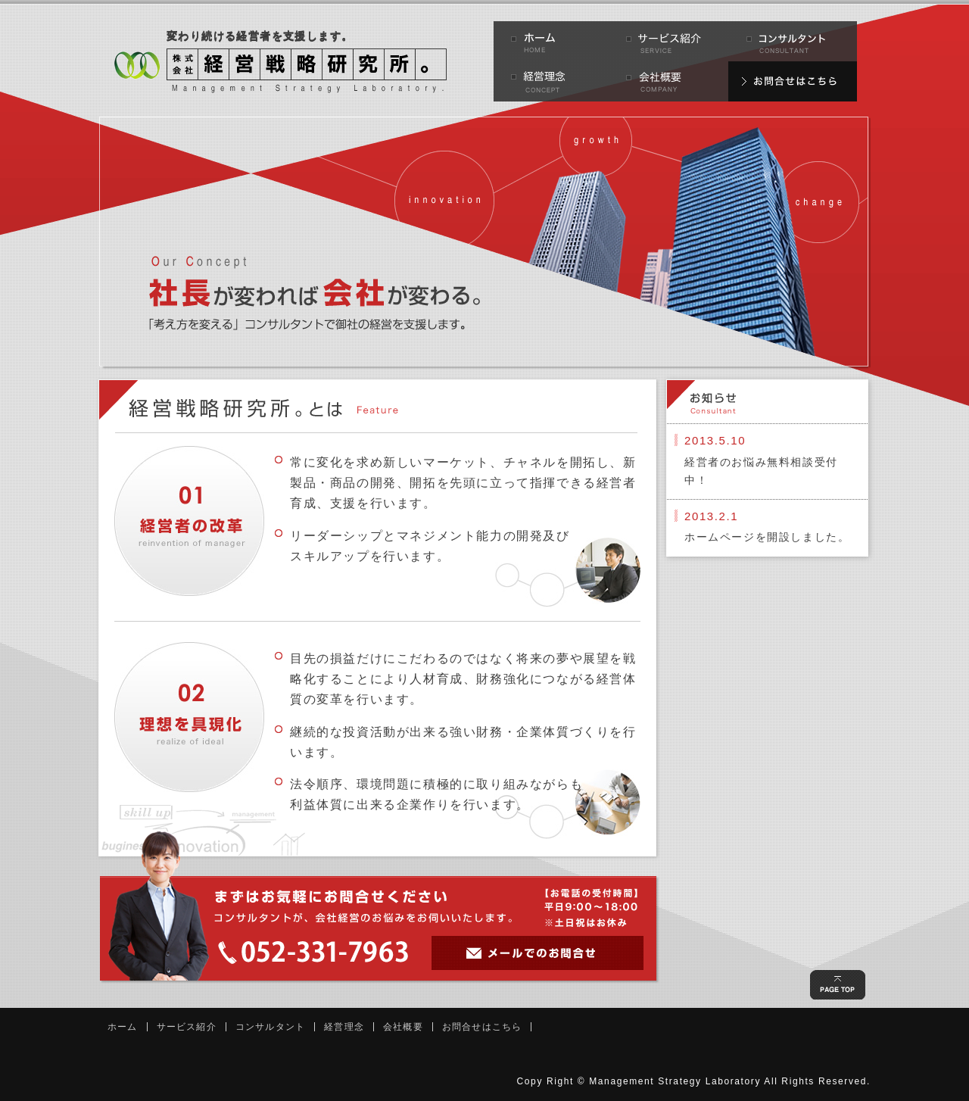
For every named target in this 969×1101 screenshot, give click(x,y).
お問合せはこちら (482, 1026)
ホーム (122, 1026)
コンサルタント (270, 1026)
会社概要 (403, 1026)
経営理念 (344, 1026)
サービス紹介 (187, 1026)
